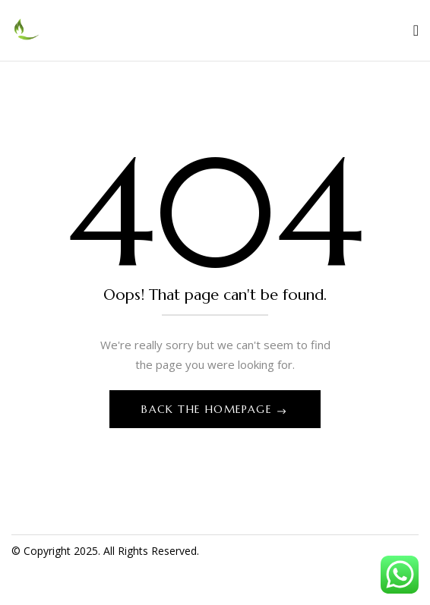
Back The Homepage (208, 409)
